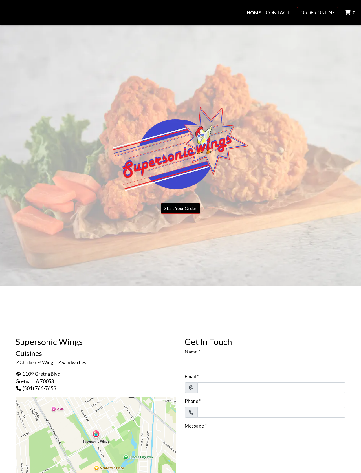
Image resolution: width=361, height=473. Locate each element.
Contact (278, 13)
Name (191, 352)
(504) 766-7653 (36, 388)
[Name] (265, 363)
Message (194, 426)
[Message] (265, 450)
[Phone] (271, 412)
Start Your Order (180, 208)
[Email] (271, 387)
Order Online (317, 13)
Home (254, 13)
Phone (191, 401)
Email (190, 376)
